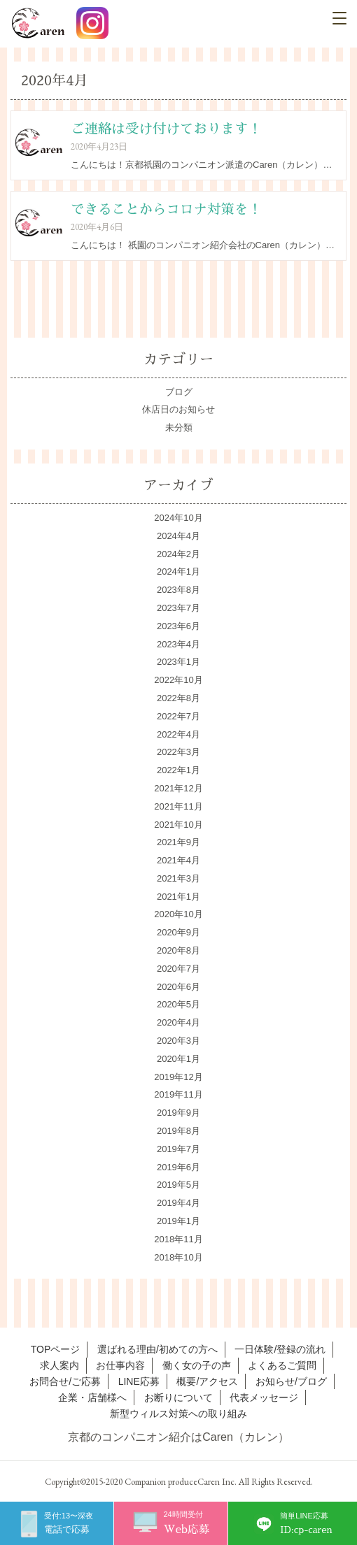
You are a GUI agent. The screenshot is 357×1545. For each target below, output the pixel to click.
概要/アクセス (207, 1381)
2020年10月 (178, 914)
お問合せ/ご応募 (65, 1381)
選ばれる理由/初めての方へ (157, 1349)
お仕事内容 (120, 1365)
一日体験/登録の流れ (280, 1349)
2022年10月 (178, 680)
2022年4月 (178, 734)
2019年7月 (178, 1149)
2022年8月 (178, 698)
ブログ (178, 392)
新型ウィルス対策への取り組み (178, 1413)
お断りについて (178, 1397)
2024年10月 (178, 517)
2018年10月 (178, 1257)
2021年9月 (178, 842)
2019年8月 (178, 1131)
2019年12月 (178, 1077)
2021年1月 (178, 896)
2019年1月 (178, 1221)
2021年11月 (178, 806)
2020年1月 (178, 1059)
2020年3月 (178, 1040)
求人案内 (59, 1365)
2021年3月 (178, 878)
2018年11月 (178, 1239)
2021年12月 (178, 788)
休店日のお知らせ (178, 409)
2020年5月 (178, 1004)
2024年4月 (178, 536)
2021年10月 (178, 824)
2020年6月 (178, 987)
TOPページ (55, 1349)
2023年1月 (178, 661)
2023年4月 (178, 644)
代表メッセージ (264, 1397)
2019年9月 (178, 1112)
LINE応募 (139, 1381)
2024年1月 (178, 571)
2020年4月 (178, 1022)
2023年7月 (178, 608)
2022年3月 (178, 752)
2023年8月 (178, 589)
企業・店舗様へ (92, 1397)
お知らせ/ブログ (291, 1381)
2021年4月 (178, 860)
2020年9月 (178, 932)
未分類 (178, 427)
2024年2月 (178, 554)
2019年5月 (178, 1184)
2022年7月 (178, 716)
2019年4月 (178, 1203)
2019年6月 (178, 1167)
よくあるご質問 (282, 1365)
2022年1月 (178, 770)
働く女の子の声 (196, 1365)
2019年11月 (178, 1094)
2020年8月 (178, 950)
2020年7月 (178, 968)
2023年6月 (178, 626)
